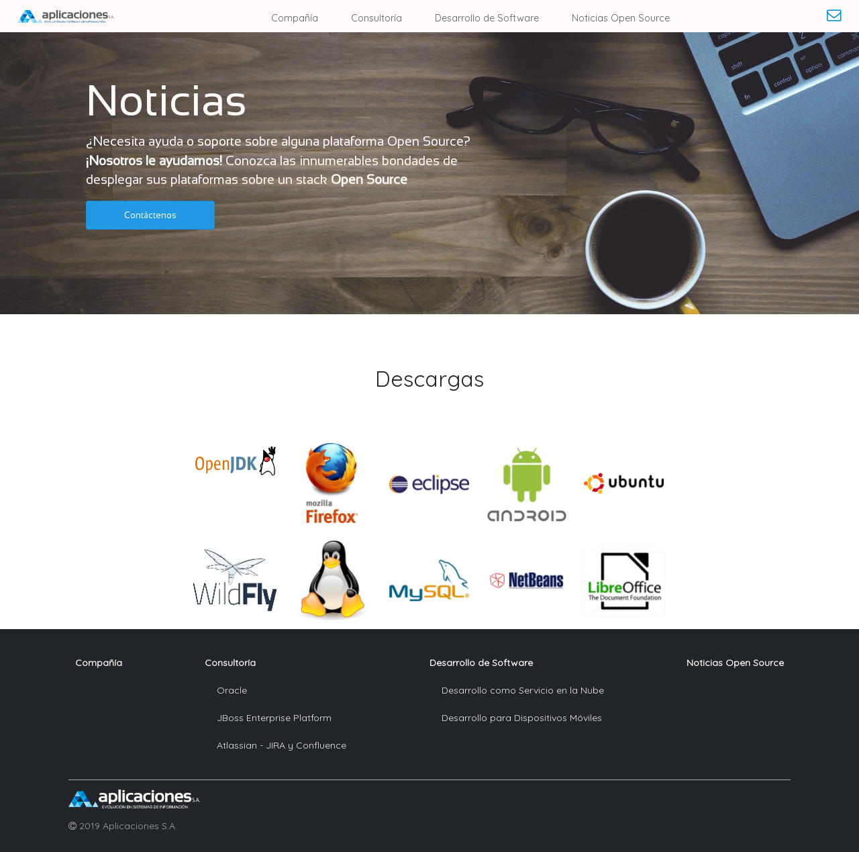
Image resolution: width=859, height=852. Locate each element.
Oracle (232, 690)
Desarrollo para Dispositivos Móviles (522, 718)
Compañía (294, 18)
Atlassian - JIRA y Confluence (281, 745)
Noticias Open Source (621, 18)
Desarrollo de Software (487, 18)
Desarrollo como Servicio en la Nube (523, 690)
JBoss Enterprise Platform (274, 718)
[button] (150, 215)
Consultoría (376, 18)
